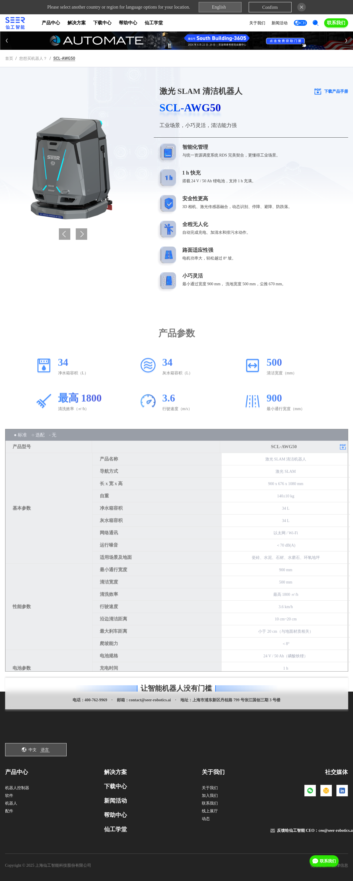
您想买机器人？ (33, 58)
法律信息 (340, 865)
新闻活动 (280, 23)
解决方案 (76, 22)
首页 (9, 58)
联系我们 (336, 22)
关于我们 (257, 23)
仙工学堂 (154, 22)
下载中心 (102, 22)
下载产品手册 (331, 91)
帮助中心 (128, 22)
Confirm (270, 7)
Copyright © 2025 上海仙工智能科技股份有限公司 (48, 865)
